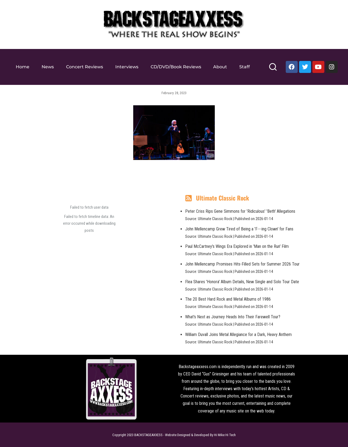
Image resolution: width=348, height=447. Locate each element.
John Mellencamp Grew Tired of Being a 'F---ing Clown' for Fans (239, 229)
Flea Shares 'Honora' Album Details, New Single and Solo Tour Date (242, 281)
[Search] (272, 69)
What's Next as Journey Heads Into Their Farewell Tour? (232, 316)
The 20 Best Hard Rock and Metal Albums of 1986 (228, 299)
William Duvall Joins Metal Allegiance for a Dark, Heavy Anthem (238, 334)
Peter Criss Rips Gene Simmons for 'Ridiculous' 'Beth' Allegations (240, 211)
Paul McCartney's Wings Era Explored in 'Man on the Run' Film (237, 246)
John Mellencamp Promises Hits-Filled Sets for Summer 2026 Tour (242, 264)
